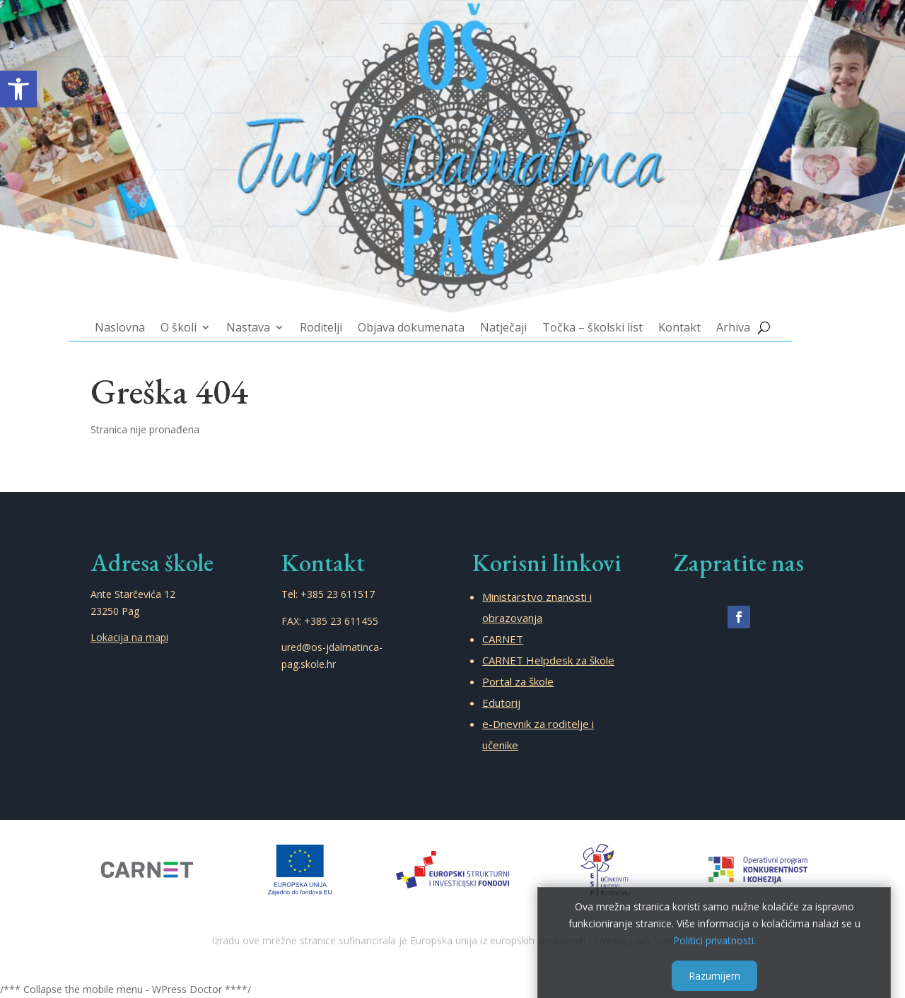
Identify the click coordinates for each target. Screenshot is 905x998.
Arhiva (680, 295)
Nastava (287, 295)
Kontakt (636, 295)
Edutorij (501, 702)
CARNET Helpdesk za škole (548, 660)
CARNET (502, 639)
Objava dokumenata (419, 295)
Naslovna (183, 295)
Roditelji (346, 295)
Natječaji (494, 295)
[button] (18, 89)
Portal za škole (518, 681)
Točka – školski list (566, 295)
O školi (230, 295)
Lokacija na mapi (129, 637)
